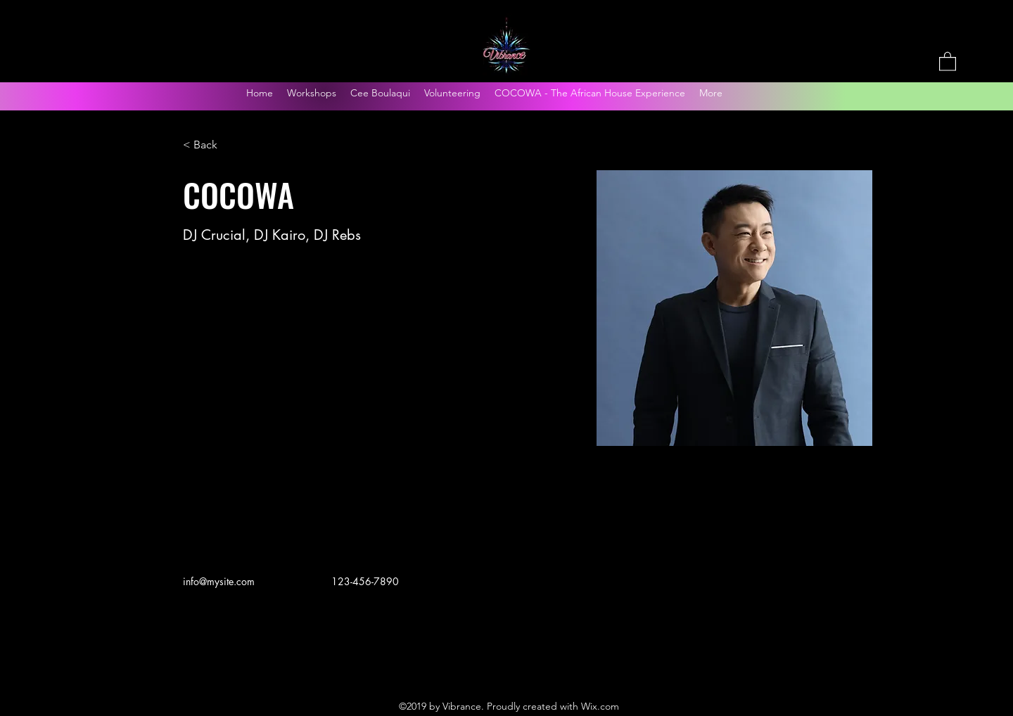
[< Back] (210, 145)
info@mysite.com (219, 581)
